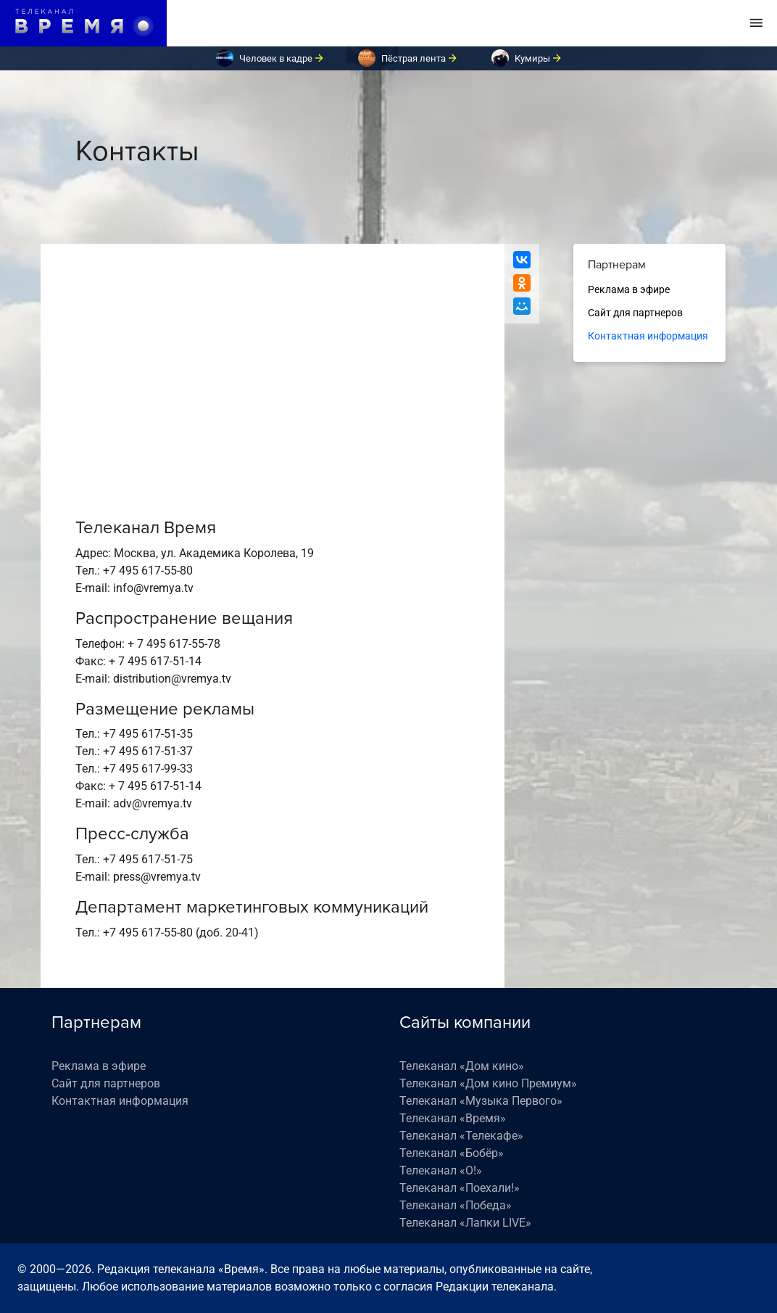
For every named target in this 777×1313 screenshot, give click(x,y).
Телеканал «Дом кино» (461, 1066)
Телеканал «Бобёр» (451, 1153)
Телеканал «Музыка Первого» (480, 1101)
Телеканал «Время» (452, 1118)
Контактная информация (648, 336)
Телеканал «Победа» (455, 1205)
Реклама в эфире (629, 289)
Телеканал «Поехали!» (459, 1188)
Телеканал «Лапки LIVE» (465, 1223)
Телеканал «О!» (440, 1170)
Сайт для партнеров (635, 312)
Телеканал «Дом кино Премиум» (488, 1083)
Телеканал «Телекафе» (461, 1136)
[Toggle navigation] (756, 23)
